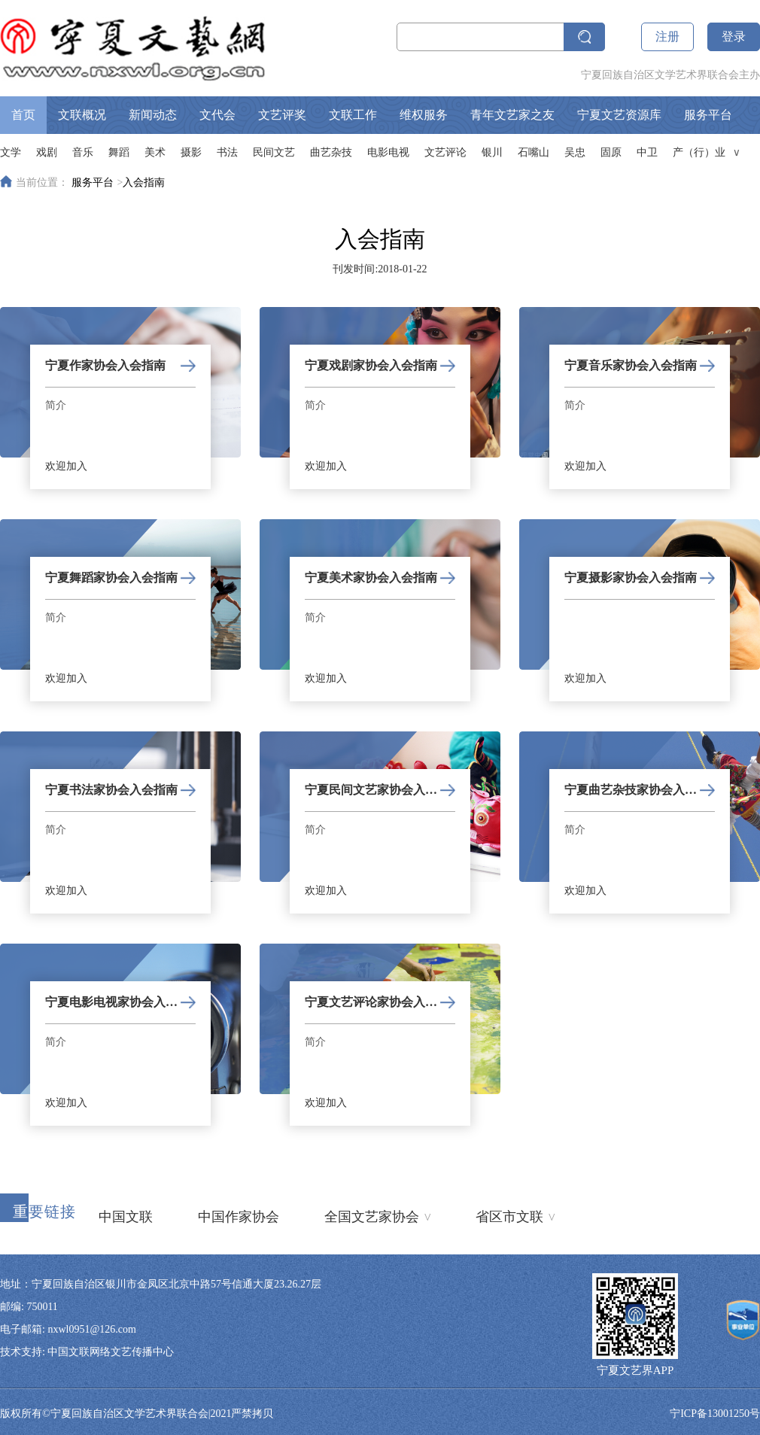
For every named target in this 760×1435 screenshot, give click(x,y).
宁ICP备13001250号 (715, 1413)
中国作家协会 (238, 1216)
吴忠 (574, 152)
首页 (23, 114)
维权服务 (424, 114)
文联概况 (82, 114)
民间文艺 (274, 152)
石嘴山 (533, 152)
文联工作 (353, 114)
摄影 (191, 152)
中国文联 (126, 1216)
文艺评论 (445, 152)
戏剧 (46, 152)
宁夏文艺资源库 (619, 114)
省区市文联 (515, 1215)
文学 (10, 152)
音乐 (82, 152)
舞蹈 (118, 152)
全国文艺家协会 (377, 1215)
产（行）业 (699, 152)
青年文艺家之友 (512, 114)
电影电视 (388, 152)
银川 (492, 152)
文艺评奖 (282, 114)
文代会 (217, 114)
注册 (667, 36)
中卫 (647, 152)
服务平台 (708, 114)
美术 (155, 152)
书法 (227, 152)
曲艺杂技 (331, 152)
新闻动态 (153, 114)
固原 (611, 152)
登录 (734, 36)
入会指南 (144, 182)
